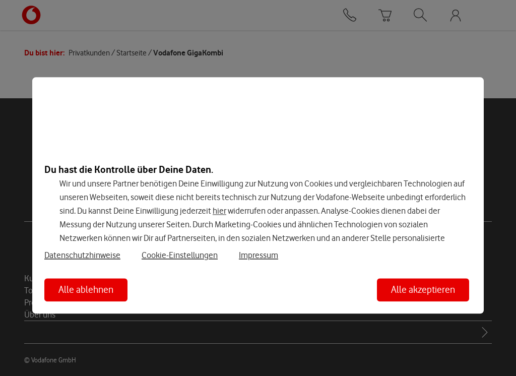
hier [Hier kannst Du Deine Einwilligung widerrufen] (219, 211)
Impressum (258, 255)
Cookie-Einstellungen (180, 255)
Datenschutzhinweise (82, 255)
